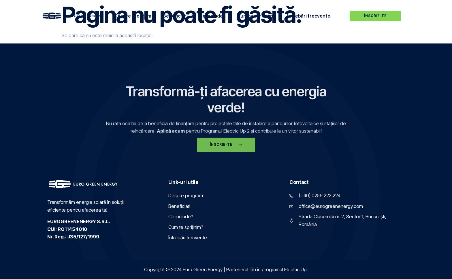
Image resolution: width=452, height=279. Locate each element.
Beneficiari (175, 16)
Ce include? (212, 16)
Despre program (132, 16)
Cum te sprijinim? (256, 16)
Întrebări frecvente (308, 16)
